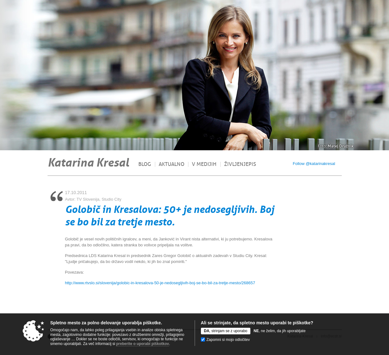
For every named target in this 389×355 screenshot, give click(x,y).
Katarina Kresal (88, 162)
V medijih (204, 164)
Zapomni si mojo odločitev (228, 339)
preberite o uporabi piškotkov (142, 344)
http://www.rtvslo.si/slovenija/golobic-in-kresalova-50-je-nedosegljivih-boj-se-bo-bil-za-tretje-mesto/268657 (160, 282)
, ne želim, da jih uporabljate (279, 331)
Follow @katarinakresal (314, 163)
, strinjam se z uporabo (226, 331)
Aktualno (171, 164)
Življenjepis (240, 164)
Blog (144, 164)
